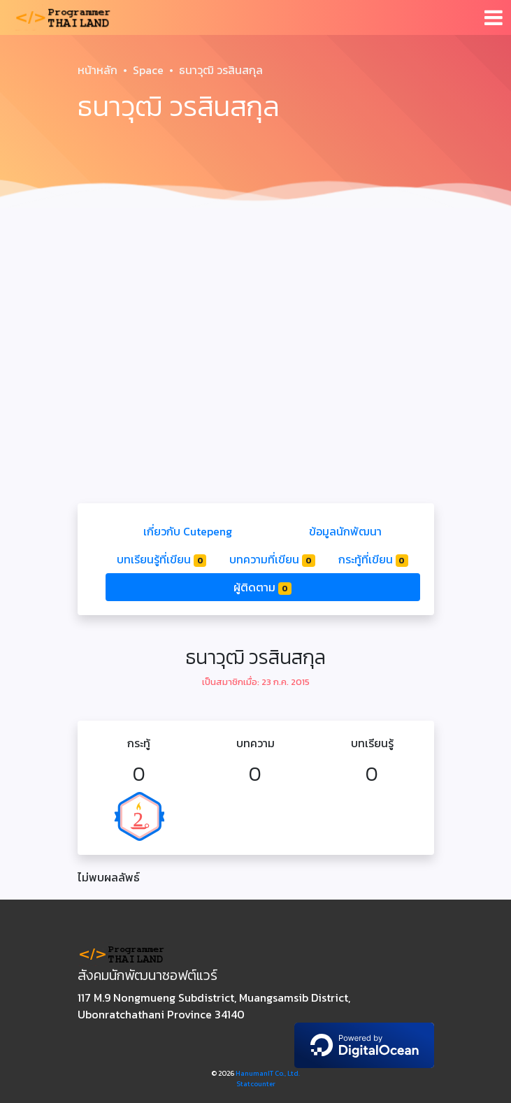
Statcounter (255, 1084)
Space (148, 70)
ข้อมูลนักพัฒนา (345, 531)
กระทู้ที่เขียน (373, 559)
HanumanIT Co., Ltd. (268, 1073)
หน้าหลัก (97, 70)
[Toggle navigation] (493, 17)
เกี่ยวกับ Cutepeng (187, 531)
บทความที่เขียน (272, 559)
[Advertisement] (255, 319)
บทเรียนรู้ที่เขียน (162, 559)
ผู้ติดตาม (262, 587)
